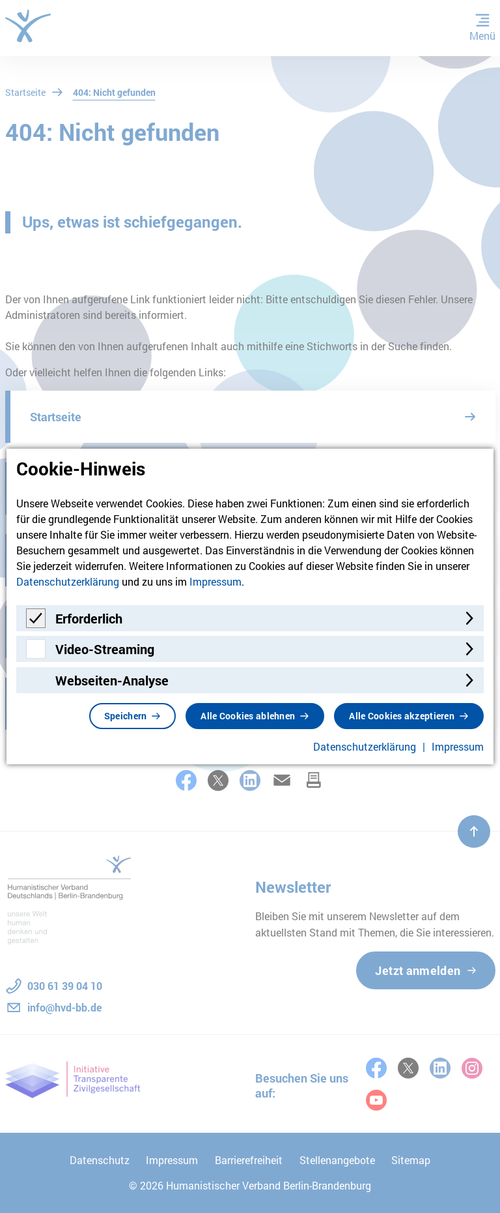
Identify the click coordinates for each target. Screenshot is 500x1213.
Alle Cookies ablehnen (248, 716)
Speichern (125, 716)
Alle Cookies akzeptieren (401, 716)
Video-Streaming (104, 648)
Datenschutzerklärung (67, 581)
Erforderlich (88, 618)
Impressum (215, 581)
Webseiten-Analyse (112, 680)
